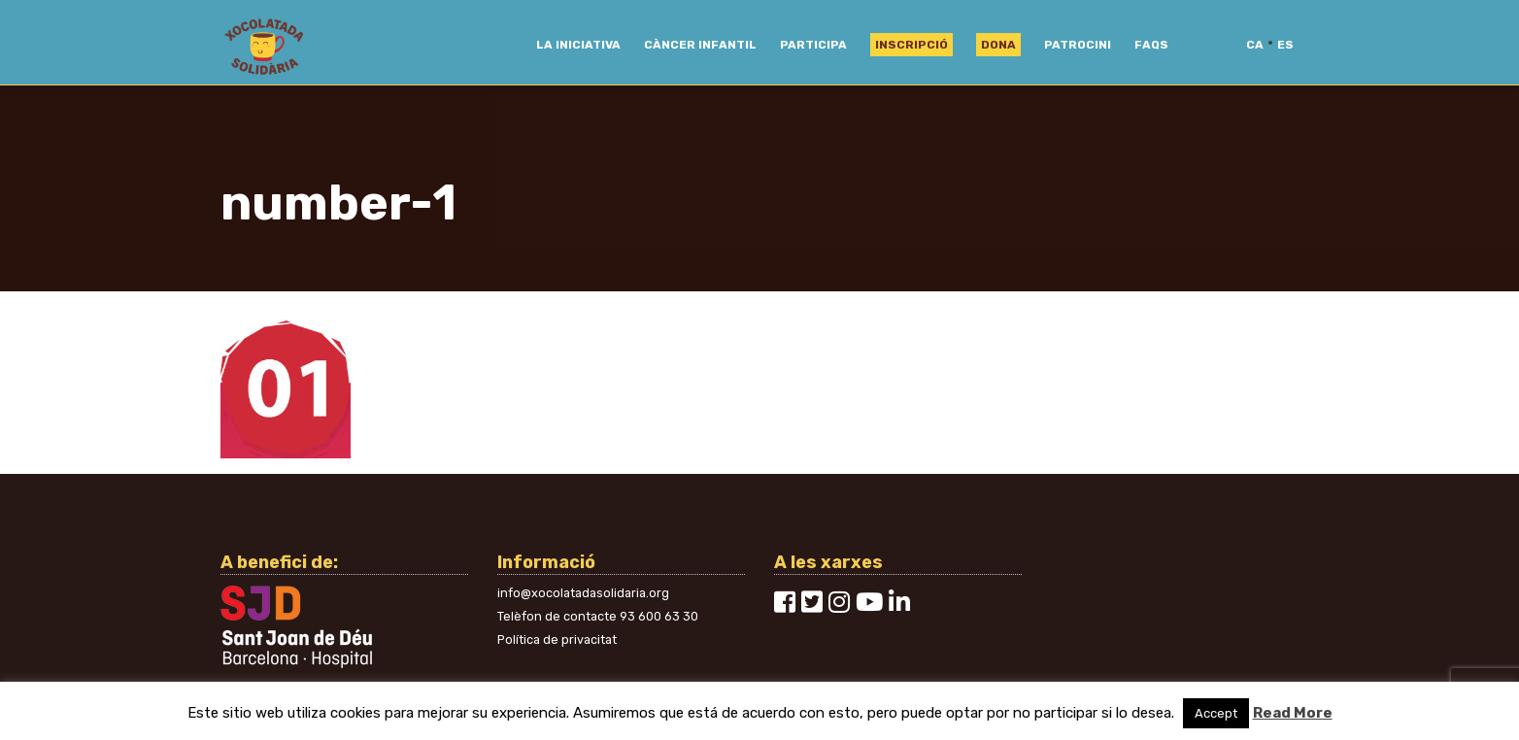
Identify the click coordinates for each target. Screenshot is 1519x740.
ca (1255, 44)
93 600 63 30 (659, 616)
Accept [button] (1216, 713)
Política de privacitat (557, 639)
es (1285, 44)
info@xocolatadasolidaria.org (583, 593)
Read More (1293, 713)
